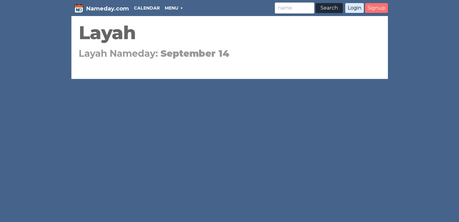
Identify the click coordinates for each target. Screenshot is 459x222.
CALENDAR (147, 8)
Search (329, 8)
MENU (171, 8)
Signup (376, 8)
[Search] (294, 8)
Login (354, 8)
